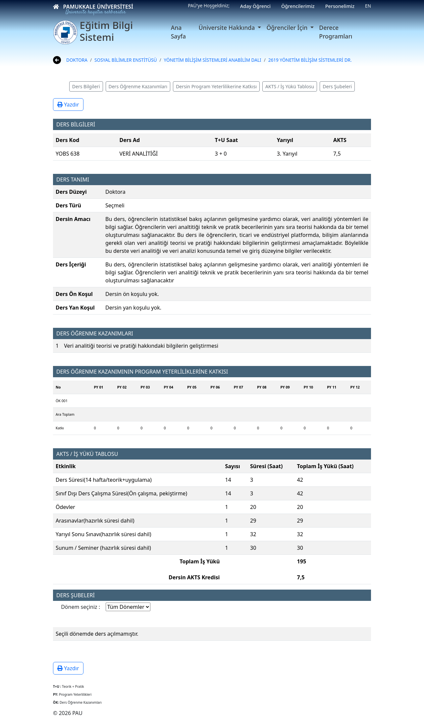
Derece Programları (335, 32)
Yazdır (68, 104)
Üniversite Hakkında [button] (227, 28)
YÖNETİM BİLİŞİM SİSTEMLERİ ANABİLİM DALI (212, 60)
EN (368, 6)
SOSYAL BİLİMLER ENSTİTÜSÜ (125, 60)
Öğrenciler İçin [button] (287, 28)
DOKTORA (76, 60)
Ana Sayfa (178, 32)
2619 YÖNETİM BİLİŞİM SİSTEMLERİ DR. (310, 60)
